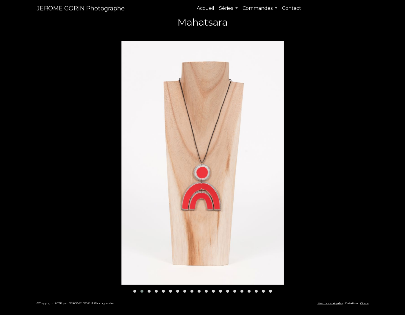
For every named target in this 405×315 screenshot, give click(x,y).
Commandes (258, 8)
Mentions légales (330, 303)
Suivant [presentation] (272, 34)
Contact (291, 8)
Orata (364, 303)
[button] (134, 291)
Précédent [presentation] (137, 34)
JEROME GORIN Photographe (81, 8)
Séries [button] (226, 8)
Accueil (205, 8)
